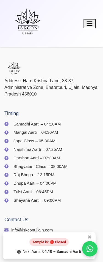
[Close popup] (89, 237)
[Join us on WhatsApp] (90, 248)
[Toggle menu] (89, 23)
